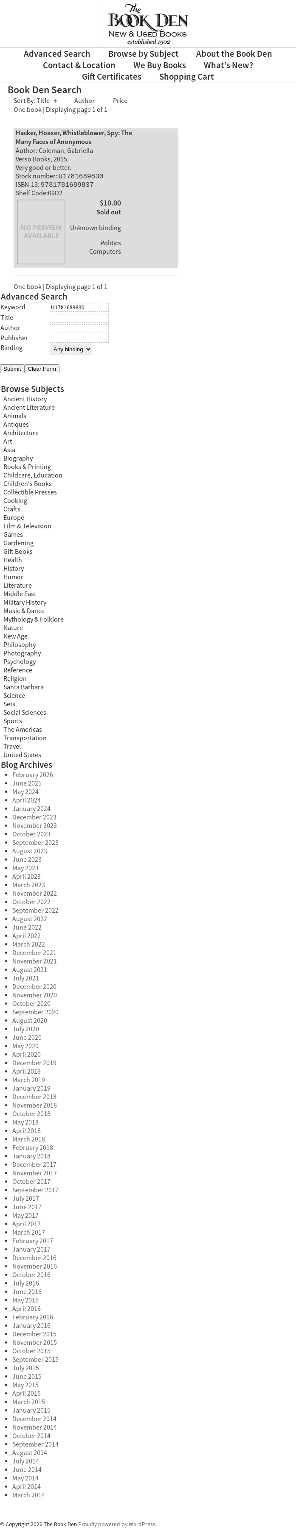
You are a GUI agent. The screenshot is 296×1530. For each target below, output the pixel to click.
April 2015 (26, 1395)
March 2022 (28, 946)
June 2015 (27, 1378)
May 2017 (25, 1217)
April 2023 (26, 878)
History (13, 570)
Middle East (19, 595)
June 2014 (27, 1471)
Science (14, 697)
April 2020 (26, 1056)
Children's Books (27, 485)
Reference (17, 672)
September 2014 (35, 1446)
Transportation (25, 740)
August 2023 (29, 853)
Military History (24, 604)
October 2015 (31, 1353)
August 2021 (29, 971)
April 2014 (26, 1488)
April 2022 (26, 937)
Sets (9, 706)
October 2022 (31, 904)
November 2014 (34, 1429)
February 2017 (32, 1242)
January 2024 (31, 810)
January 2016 (31, 1327)
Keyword (12, 309)
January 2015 (31, 1412)
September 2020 (35, 1014)
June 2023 (27, 861)
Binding (11, 349)
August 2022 (29, 920)
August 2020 (29, 1022)
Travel (12, 748)
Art (7, 443)
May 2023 (25, 870)
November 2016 (34, 1268)
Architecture (21, 434)
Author (85, 101)
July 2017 (25, 1200)
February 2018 (32, 1149)
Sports (12, 723)
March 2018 (28, 1141)
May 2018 (25, 1124)
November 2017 (34, 1175)
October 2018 (31, 1115)
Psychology (19, 663)
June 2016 (27, 1293)
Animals (14, 418)
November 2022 (34, 895)
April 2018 (26, 1132)
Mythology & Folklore (33, 621)
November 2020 (34, 997)
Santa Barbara (23, 689)
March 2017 (28, 1234)
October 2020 (31, 1005)
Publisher (14, 340)
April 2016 (26, 1310)
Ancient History (25, 401)
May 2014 (25, 1480)
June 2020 (27, 1039)
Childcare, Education (32, 477)
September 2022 (35, 912)
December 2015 (34, 1336)
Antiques (16, 426)
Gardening (18, 545)
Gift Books (18, 553)
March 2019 (28, 1081)
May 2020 (25, 1048)
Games (13, 536)
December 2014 (34, 1420)
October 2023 (31, 836)
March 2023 (28, 887)
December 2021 (34, 954)
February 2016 (32, 1319)
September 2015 (35, 1361)
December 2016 (34, 1259)
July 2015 (25, 1370)
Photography (22, 655)
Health (12, 562)
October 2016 (31, 1276)
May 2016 (25, 1302)
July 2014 (25, 1463)
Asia (9, 451)
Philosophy (19, 646)
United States (22, 757)
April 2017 (26, 1226)
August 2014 (29, 1454)
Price (120, 101)
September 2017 (35, 1192)
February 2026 (32, 776)
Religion (15, 680)
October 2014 (31, 1437)
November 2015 (34, 1344)
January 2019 (31, 1090)
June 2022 (27, 929)
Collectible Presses (30, 494)
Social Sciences (24, 714)
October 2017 (31, 1183)
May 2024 (25, 793)
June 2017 (27, 1209)
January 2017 (31, 1251)
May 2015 (25, 1387)
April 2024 (26, 802)
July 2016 (25, 1285)
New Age (15, 638)
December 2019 (34, 1065)
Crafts (11, 511)
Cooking (15, 502)
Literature (17, 587)
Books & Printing (27, 468)
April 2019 (26, 1073)
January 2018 (31, 1158)
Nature (13, 629)
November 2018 (34, 1107)
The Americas (22, 731)
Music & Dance (24, 612)
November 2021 (34, 963)
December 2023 (34, 819)
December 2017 (34, 1166)
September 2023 (35, 844)
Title (47, 101)
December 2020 (34, 988)
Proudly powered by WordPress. (117, 1526)
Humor (13, 579)
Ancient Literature (29, 409)
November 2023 (34, 827)
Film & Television (27, 528)
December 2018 (34, 1098)
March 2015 (28, 1403)
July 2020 (25, 1031)
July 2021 (25, 980)
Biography (18, 460)
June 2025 (27, 785)
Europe (13, 519)
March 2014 (28, 1497)
